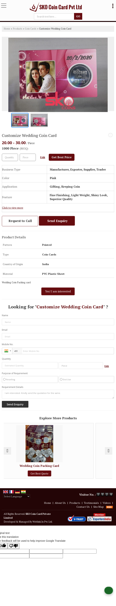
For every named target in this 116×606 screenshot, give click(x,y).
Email (4, 329)
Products (17, 28)
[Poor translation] (13, 546)
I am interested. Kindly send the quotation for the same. (58, 394)
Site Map (98, 506)
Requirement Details (12, 387)
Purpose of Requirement (15, 373)
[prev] (7, 451)
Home (7, 28)
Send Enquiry (57, 221)
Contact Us (83, 506)
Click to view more (12, 207)
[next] (108, 451)
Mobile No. (7, 344)
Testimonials (91, 503)
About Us (60, 503)
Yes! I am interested (58, 291)
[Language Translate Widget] (16, 496)
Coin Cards (30, 28)
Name (5, 315)
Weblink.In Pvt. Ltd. (42, 521)
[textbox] (54, 16)
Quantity (6, 358)
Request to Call (20, 221)
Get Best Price (62, 157)
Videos (107, 503)
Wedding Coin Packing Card (58, 466)
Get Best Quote (58, 473)
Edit (42, 157)
